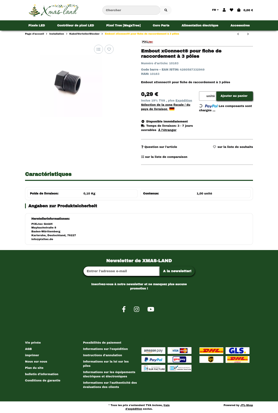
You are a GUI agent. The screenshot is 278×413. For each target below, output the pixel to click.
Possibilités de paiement (102, 342)
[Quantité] (202, 96)
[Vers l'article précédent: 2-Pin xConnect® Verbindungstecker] (238, 34)
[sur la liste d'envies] (109, 49)
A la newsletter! (177, 271)
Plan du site (34, 367)
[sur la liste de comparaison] (98, 49)
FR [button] (215, 10)
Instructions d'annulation (102, 355)
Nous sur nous (36, 361)
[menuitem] (36, 25)
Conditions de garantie (42, 380)
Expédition (183, 100)
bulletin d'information (41, 374)
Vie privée (33, 342)
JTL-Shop (246, 405)
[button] (224, 10)
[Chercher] (131, 10)
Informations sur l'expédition (105, 349)
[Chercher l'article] (166, 10)
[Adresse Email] (121, 271)
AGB (28, 349)
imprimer (32, 355)
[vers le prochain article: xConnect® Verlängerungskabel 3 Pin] (248, 34)
